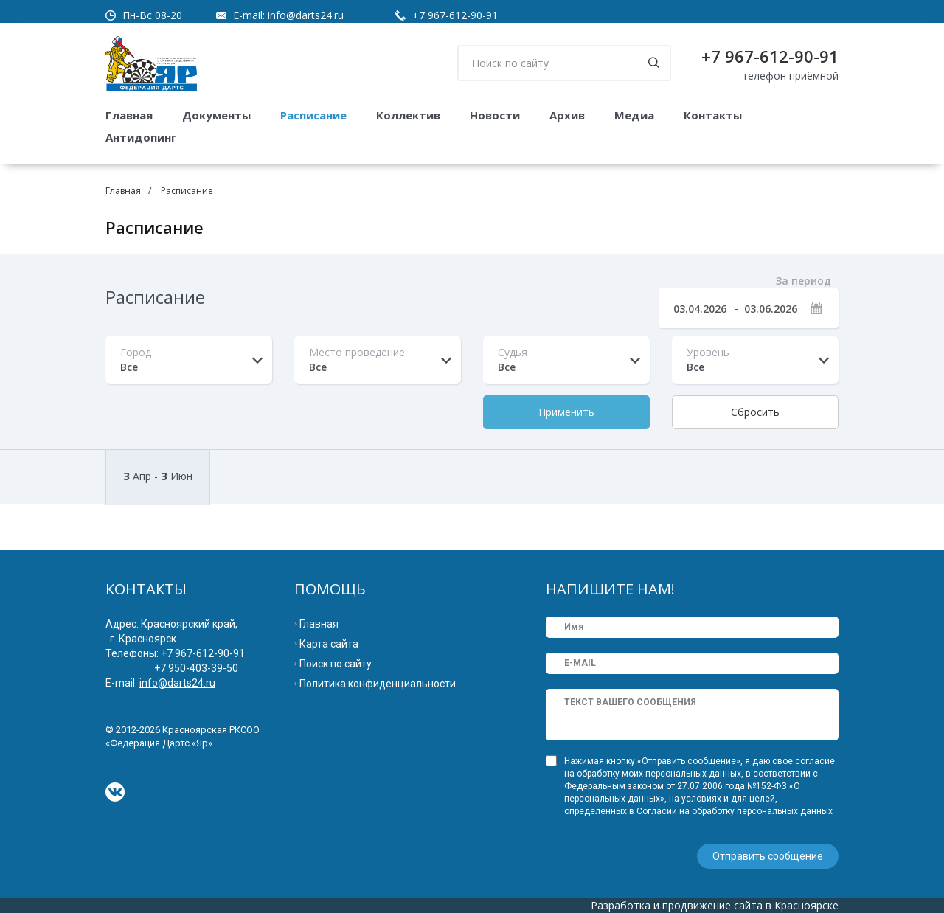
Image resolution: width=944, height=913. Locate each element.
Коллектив (408, 115)
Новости (495, 115)
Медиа (634, 115)
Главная (129, 115)
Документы (216, 115)
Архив (567, 115)
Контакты (713, 115)
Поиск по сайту (335, 664)
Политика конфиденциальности (377, 684)
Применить (566, 412)
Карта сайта (328, 644)
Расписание (313, 115)
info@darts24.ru (306, 15)
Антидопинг (140, 137)
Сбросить (755, 412)
